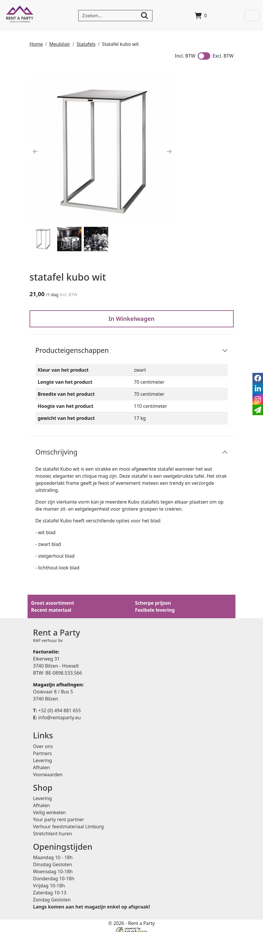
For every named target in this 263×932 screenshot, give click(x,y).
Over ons (43, 741)
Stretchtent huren (52, 829)
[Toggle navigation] (252, 15)
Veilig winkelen (49, 808)
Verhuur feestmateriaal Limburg (68, 822)
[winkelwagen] (201, 15)
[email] (257, 410)
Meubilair (59, 44)
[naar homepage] (20, 15)
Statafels (86, 44)
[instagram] (257, 399)
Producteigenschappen (72, 344)
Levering (42, 755)
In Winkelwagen (131, 312)
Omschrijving (56, 445)
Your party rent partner (58, 815)
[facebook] (257, 378)
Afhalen (41, 762)
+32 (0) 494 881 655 (57, 705)
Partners (42, 748)
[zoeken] (145, 15)
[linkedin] (257, 388)
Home (36, 44)
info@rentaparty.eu (57, 712)
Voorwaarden (48, 769)
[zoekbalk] (116, 15)
